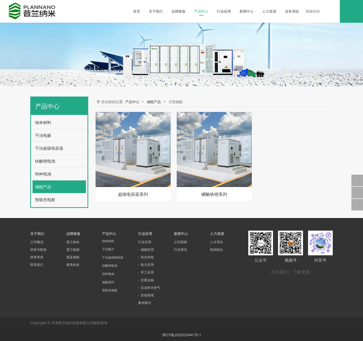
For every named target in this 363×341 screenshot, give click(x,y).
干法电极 (43, 135)
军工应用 (147, 272)
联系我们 (36, 265)
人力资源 (269, 11)
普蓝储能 (72, 257)
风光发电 (147, 257)
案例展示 (144, 303)
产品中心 (201, 11)
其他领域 (147, 295)
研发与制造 (38, 249)
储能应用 (147, 249)
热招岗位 (216, 249)
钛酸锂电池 (45, 161)
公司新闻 (180, 242)
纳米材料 (43, 122)
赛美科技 (72, 265)
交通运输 (147, 280)
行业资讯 (180, 249)
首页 (136, 11)
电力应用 (147, 265)
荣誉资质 (36, 257)
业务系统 (292, 11)
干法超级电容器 (49, 148)
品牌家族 (178, 11)
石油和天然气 (150, 288)
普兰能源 (72, 249)
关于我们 (156, 11)
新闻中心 (246, 11)
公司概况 (36, 242)
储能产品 (43, 187)
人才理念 (216, 242)
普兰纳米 (72, 242)
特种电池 (43, 174)
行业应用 (224, 11)
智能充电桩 (45, 199)
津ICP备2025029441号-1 (181, 334)
